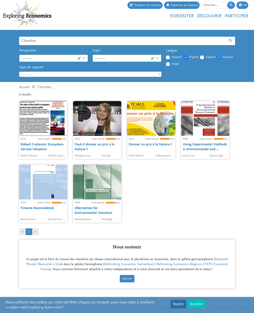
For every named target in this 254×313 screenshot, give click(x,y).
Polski (175, 64)
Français (228, 57)
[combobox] (90, 74)
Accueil (24, 87)
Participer (236, 16)
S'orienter (182, 16)
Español (211, 57)
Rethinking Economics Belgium (179, 264)
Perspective (27, 50)
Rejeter (178, 304)
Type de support (31, 67)
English (194, 57)
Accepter (196, 304)
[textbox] (90, 74)
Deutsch (177, 57)
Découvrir (209, 16)
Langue (171, 50)
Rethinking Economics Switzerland (129, 264)
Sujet (96, 50)
